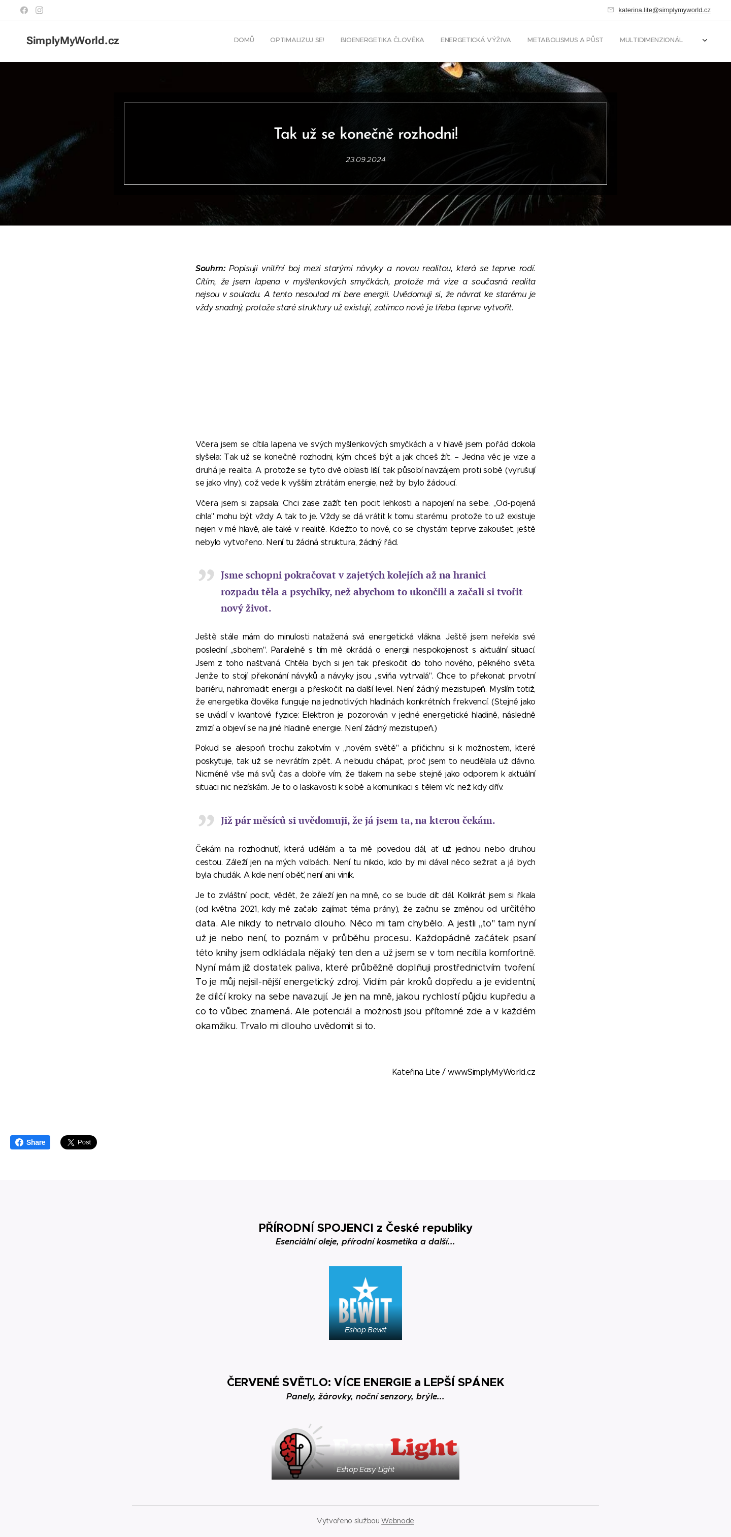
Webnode (397, 1520)
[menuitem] (616, 41)
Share (30, 1142)
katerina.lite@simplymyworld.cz (664, 10)
